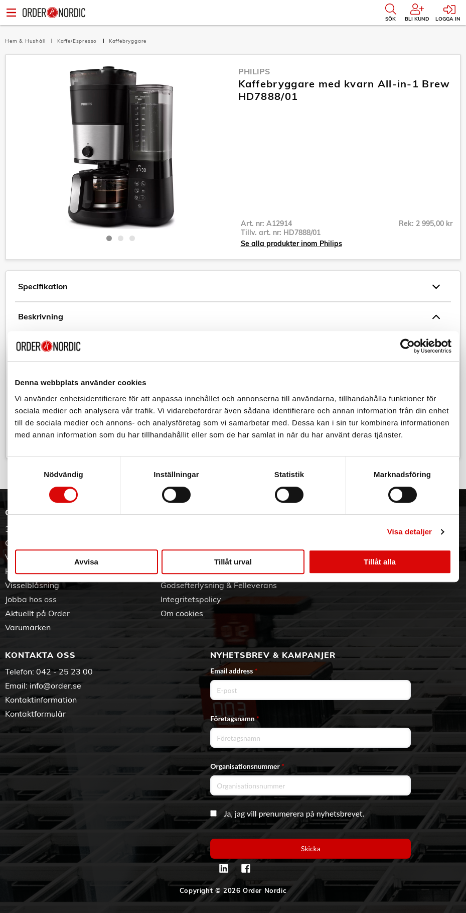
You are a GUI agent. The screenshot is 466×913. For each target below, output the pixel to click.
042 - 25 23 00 (64, 671)
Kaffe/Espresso (78, 41)
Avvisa (86, 561)
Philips (254, 71)
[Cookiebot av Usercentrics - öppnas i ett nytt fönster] (407, 346)
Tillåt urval (233, 561)
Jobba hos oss (31, 599)
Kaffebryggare (127, 41)
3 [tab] (132, 238)
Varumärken (28, 627)
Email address (233, 670)
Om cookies (182, 613)
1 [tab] (109, 238)
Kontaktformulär (35, 714)
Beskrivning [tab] (229, 316)
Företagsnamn (234, 718)
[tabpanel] (121, 147)
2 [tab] (120, 238)
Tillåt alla (380, 561)
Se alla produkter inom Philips (291, 243)
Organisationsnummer (247, 766)
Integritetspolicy (191, 599)
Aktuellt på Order (37, 613)
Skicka (311, 848)
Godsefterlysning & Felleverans (219, 585)
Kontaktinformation (41, 700)
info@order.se (55, 685)
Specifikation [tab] (229, 286)
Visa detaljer (409, 531)
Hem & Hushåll (26, 41)
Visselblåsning (32, 585)
